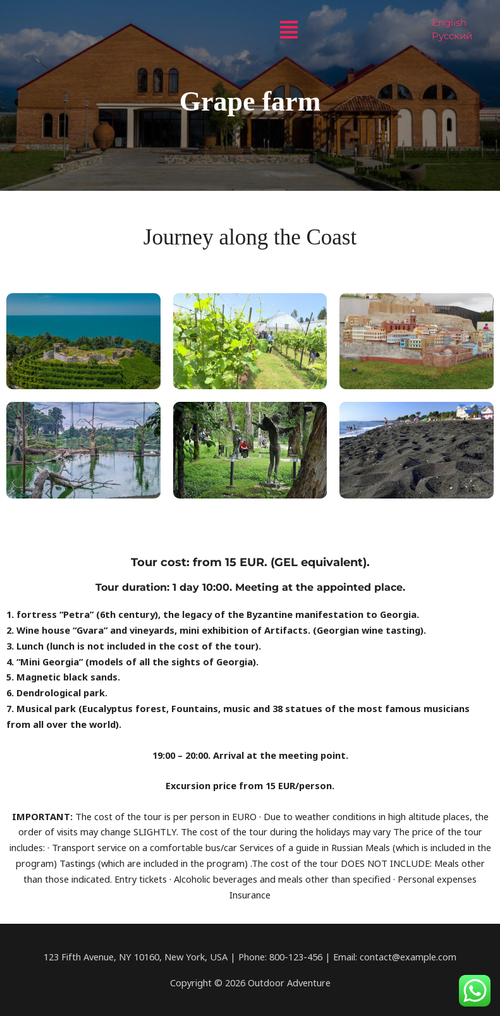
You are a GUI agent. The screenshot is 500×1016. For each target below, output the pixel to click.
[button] (289, 30)
